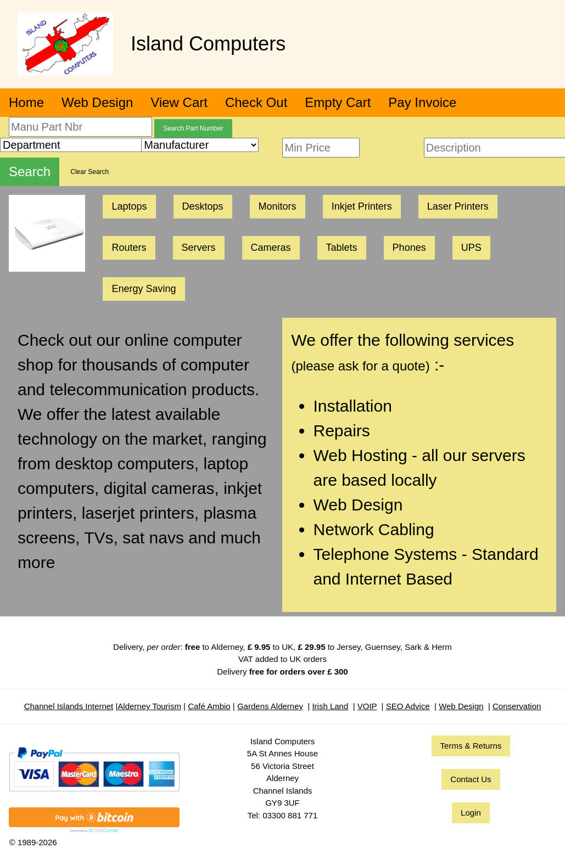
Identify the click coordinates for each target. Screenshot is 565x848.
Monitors (278, 206)
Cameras (271, 247)
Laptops (129, 206)
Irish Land (330, 706)
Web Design (97, 102)
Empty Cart (338, 102)
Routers (128, 247)
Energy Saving (143, 288)
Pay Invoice (422, 102)
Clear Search (89, 172)
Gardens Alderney (270, 706)
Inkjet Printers (362, 206)
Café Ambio (209, 706)
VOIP (367, 706)
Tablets (341, 247)
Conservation (517, 706)
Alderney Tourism (149, 706)
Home (26, 102)
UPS (471, 247)
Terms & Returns (471, 745)
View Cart (179, 102)
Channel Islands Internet (69, 706)
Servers (199, 247)
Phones (409, 247)
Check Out (256, 102)
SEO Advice (408, 706)
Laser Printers (458, 206)
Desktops (202, 206)
